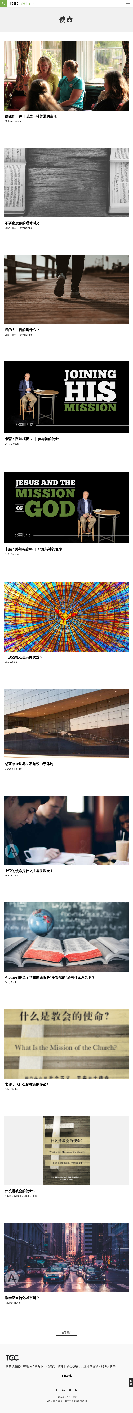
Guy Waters (11, 662)
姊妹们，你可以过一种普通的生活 (31, 116)
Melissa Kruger (13, 121)
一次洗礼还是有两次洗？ (24, 657)
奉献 (75, 1397)
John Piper (10, 228)
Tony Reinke (25, 228)
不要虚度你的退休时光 (22, 223)
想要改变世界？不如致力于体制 (29, 764)
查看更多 (66, 1332)
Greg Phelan (12, 982)
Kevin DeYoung (13, 1195)
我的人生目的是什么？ (22, 330)
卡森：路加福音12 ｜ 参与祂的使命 (32, 439)
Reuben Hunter (13, 1302)
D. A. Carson (12, 443)
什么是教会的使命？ (20, 1191)
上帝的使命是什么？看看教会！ (29, 871)
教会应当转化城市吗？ (22, 1298)
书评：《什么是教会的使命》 (27, 1084)
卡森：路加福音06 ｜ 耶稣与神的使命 (33, 549)
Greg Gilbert (30, 1195)
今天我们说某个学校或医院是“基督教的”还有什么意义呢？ (50, 977)
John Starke (11, 1089)
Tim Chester (11, 875)
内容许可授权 (64, 1397)
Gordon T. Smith (13, 768)
